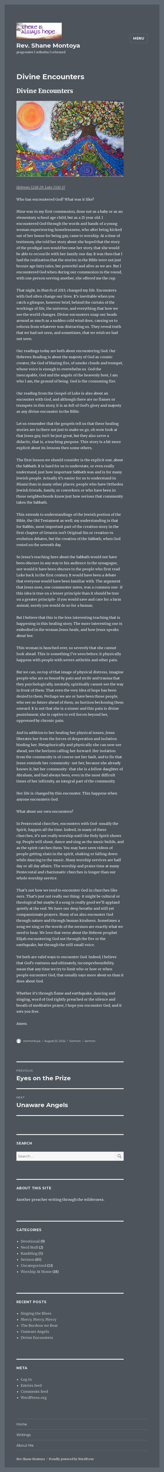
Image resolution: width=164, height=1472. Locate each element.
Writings (23, 1435)
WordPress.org (34, 1397)
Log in (26, 1379)
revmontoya (31, 1041)
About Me (25, 1445)
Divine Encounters (37, 1337)
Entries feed (31, 1385)
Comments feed (34, 1391)
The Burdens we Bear (39, 1325)
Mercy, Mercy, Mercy (38, 1319)
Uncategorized (33, 1265)
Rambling (29, 1253)
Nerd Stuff (29, 1247)
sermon (90, 1041)
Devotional (30, 1241)
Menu (138, 38)
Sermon (75, 1041)
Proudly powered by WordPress (71, 1459)
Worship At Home (36, 1271)
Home (21, 1424)
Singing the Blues (36, 1313)
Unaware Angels (35, 1331)
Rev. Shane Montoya (48, 45)
